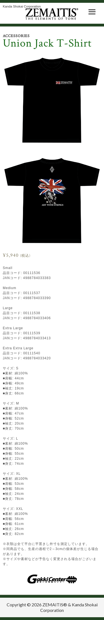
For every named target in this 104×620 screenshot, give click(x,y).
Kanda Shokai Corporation (22, 6)
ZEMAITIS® (54, 604)
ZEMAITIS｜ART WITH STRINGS (52, 14)
